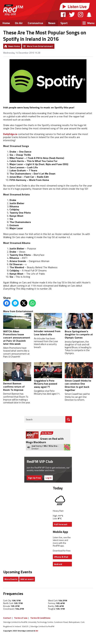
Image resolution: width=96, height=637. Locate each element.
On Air (19, 23)
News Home (14, 46)
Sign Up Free (34, 477)
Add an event (27, 579)
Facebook (63, 14)
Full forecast (60, 524)
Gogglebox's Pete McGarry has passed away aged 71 (48, 375)
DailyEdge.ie (10, 134)
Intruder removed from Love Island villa (48, 324)
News (51, 23)
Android (58, 564)
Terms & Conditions (40, 617)
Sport (64, 23)
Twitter (72, 14)
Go (68, 419)
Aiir (36, 630)
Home (6, 23)
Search (29, 419)
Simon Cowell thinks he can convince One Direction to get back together (79, 377)
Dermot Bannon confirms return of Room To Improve (17, 377)
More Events (10, 579)
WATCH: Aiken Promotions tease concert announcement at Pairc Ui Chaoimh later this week (17, 329)
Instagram (80, 14)
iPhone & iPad (61, 556)
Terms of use (20, 617)
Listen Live (75, 6)
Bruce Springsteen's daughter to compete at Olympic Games (79, 326)
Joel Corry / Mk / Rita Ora (44, 446)
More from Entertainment (40, 46)
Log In (49, 477)
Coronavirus (35, 23)
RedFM (13, 10)
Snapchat (89, 14)
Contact (7, 617)
